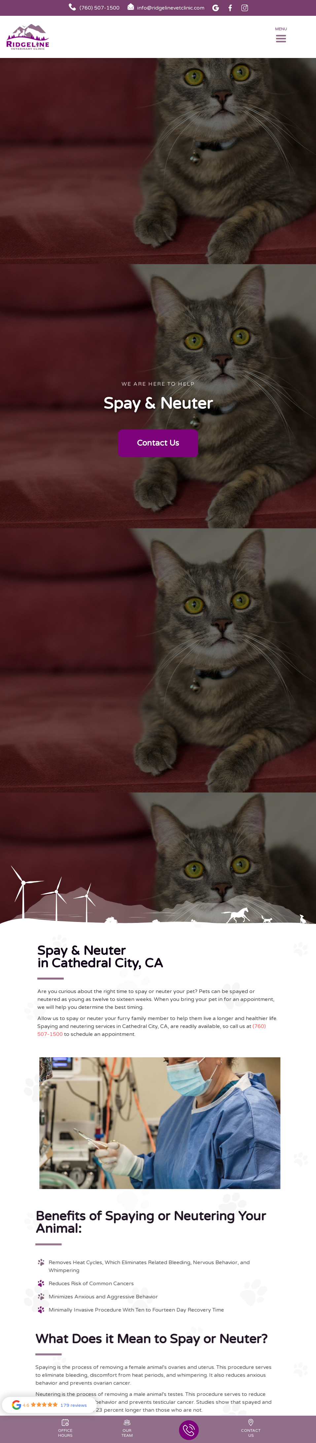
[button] (281, 37)
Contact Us (158, 443)
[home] (33, 37)
